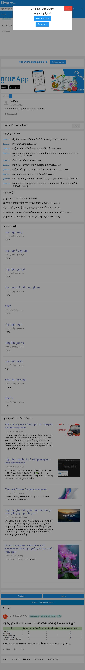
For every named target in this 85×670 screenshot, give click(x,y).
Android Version (42, 18)
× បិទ (68, 8)
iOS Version (42, 24)
